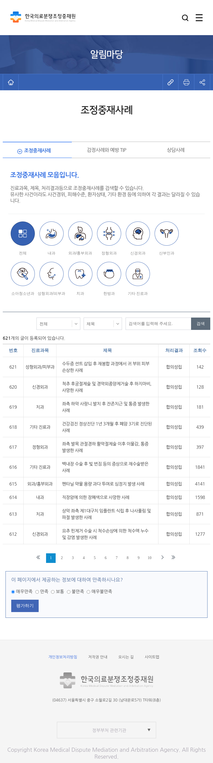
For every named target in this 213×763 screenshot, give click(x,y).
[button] (185, 17)
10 (150, 558)
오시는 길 (126, 657)
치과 (80, 293)
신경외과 (138, 253)
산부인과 (166, 253)
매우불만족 (102, 591)
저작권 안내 (97, 657)
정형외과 (109, 253)
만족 (44, 591)
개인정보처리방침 (62, 657)
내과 (51, 253)
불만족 (78, 591)
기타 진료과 (138, 293)
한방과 (109, 293)
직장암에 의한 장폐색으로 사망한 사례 (95, 497)
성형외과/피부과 (52, 293)
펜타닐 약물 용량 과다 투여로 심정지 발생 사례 (103, 484)
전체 (23, 253)
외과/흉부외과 (80, 253)
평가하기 (25, 605)
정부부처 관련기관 (109, 730)
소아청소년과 (22, 293)
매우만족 (24, 591)
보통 (60, 591)
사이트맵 (152, 657)
